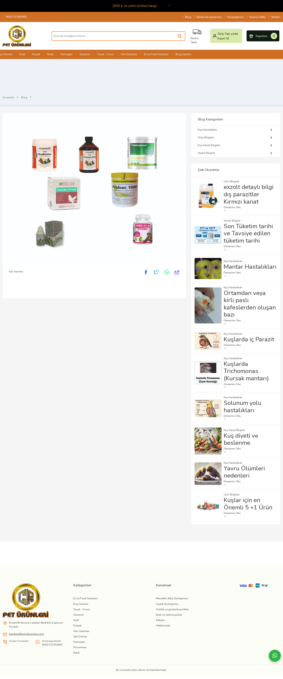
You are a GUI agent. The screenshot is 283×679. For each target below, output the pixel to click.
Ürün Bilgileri (236, 137)
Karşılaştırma (234, 17)
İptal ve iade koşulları (169, 615)
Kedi (22, 54)
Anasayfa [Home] (8, 97)
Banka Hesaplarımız (207, 17)
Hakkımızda (163, 625)
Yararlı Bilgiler (236, 153)
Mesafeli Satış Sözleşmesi (172, 598)
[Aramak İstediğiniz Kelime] (180, 36)
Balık (50, 54)
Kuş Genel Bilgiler (236, 145)
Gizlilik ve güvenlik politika (172, 609)
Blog (186, 17)
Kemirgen (66, 54)
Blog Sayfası (183, 54)
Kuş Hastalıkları (236, 130)
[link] (35, 600)
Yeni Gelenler (129, 54)
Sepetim (263, 36)
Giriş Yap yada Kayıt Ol (225, 36)
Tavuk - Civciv (105, 54)
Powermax (80, 647)
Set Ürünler (80, 636)
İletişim (274, 17)
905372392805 (15, 17)
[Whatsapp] (275, 656)
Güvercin (85, 54)
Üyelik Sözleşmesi (167, 604)
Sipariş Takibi (256, 17)
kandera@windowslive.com (26, 634)
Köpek (36, 54)
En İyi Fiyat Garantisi (156, 54)
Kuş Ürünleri (80, 604)
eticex (142, 670)
